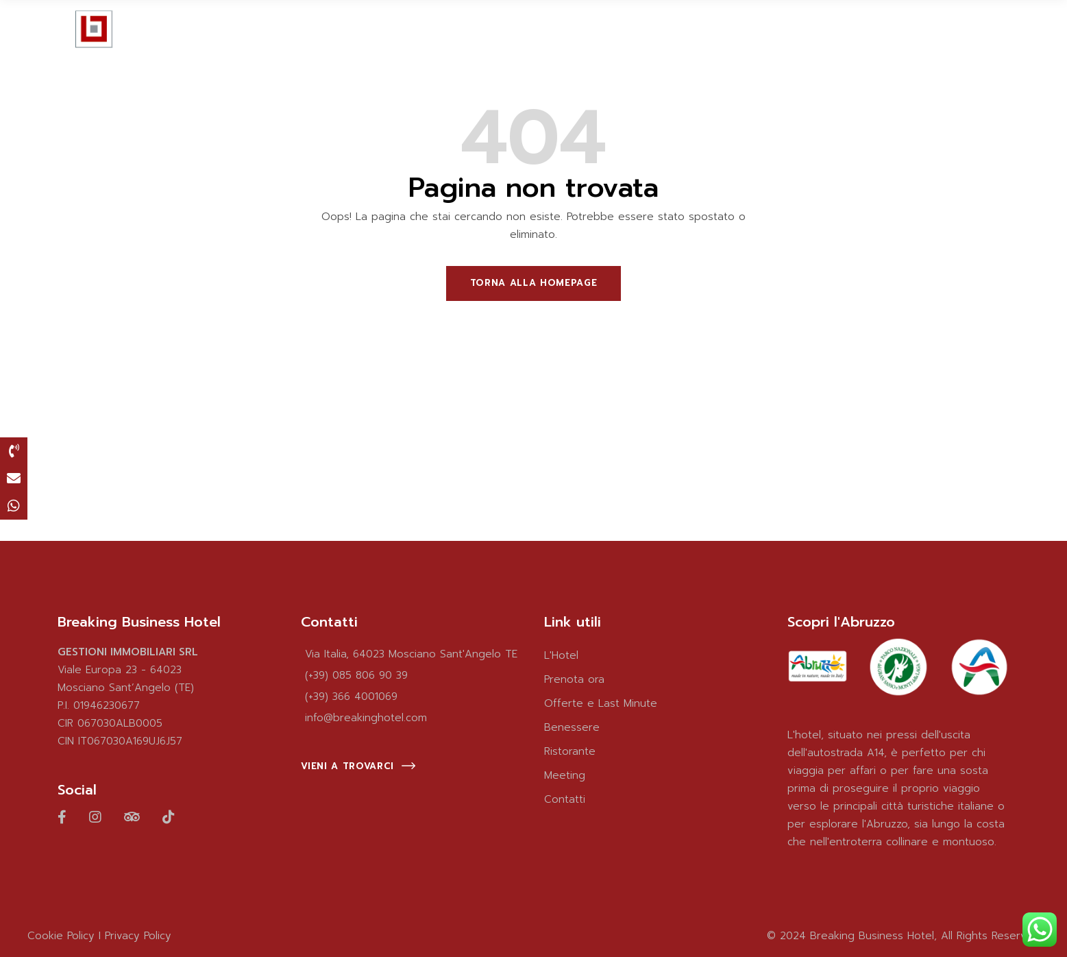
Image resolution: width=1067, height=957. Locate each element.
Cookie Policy (61, 935)
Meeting (564, 775)
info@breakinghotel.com (366, 717)
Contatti (564, 799)
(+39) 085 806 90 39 (356, 675)
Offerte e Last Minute (600, 703)
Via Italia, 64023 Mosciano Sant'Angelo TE (411, 654)
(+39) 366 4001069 (351, 696)
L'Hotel (561, 655)
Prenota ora (574, 679)
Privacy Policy (138, 935)
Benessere (572, 727)
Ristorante (570, 751)
